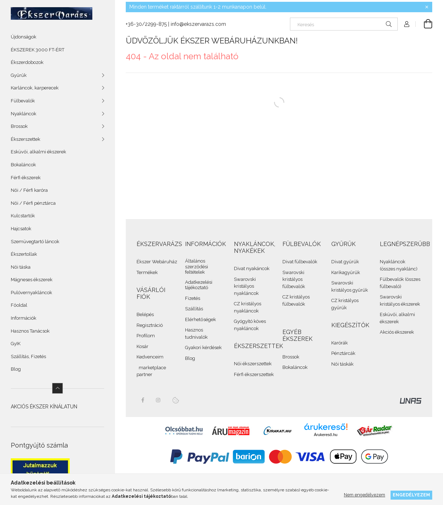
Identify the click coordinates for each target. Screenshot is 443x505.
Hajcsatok (21, 228)
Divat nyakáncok (251, 268)
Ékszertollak (24, 254)
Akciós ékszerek (397, 332)
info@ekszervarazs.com (198, 24)
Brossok (290, 357)
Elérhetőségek (200, 319)
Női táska (21, 267)
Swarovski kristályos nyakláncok (246, 286)
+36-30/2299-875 (146, 24)
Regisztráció (150, 325)
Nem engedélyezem (364, 494)
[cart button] (424, 24)
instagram (158, 400)
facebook (143, 400)
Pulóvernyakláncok (31, 292)
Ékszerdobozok (27, 62)
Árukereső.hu (325, 434)
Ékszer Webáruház (157, 261)
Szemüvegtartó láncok (35, 241)
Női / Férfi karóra (29, 190)
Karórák (339, 343)
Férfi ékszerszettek (254, 374)
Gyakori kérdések (203, 347)
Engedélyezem (411, 494)
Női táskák (342, 364)
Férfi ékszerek (26, 177)
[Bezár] (426, 7)
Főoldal (19, 305)
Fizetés (192, 298)
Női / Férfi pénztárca (33, 203)
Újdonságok (23, 37)
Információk (23, 318)
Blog (16, 369)
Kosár (142, 346)
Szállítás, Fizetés (28, 356)
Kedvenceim (150, 357)
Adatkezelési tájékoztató (198, 285)
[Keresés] (344, 24)
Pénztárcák (343, 353)
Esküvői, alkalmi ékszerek (38, 151)
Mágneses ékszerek (31, 279)
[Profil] (407, 24)
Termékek (147, 272)
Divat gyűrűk (345, 261)
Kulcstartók (23, 215)
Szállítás (194, 308)
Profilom (146, 335)
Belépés (145, 314)
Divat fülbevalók (299, 261)
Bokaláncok (23, 164)
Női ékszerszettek (253, 363)
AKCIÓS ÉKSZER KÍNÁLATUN (44, 406)
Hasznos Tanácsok (30, 331)
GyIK (15, 343)
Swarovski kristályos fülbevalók (293, 279)
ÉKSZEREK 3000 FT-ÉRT (37, 49)
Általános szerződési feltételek (196, 266)
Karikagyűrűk (345, 272)
